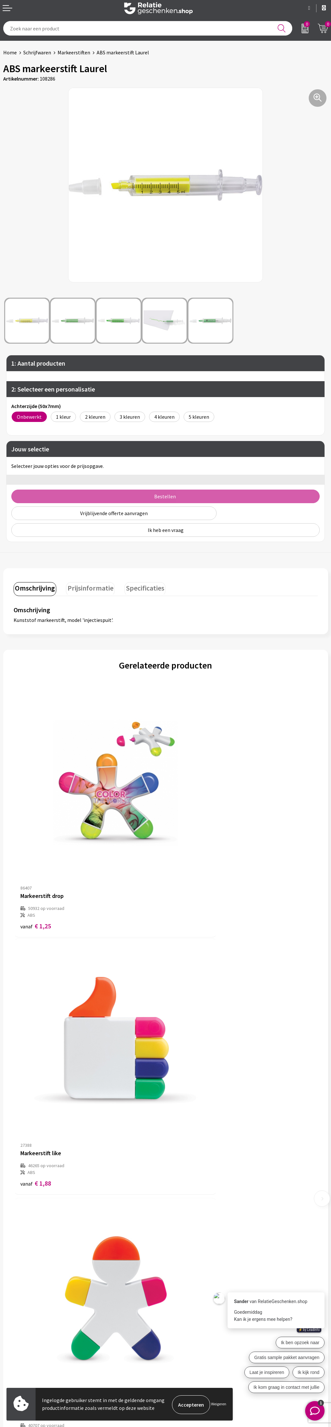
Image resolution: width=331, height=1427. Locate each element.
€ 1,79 (187, 1088)
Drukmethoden (185, 1252)
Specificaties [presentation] (140, 587)
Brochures (14, 1341)
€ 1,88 (187, 873)
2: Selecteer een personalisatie (53, 389)
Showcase (14, 1331)
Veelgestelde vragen (191, 1242)
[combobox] (147, 28)
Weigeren (218, 1404)
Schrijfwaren (37, 52)
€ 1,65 (35, 1081)
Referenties (16, 1352)
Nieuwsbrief (182, 1231)
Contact (12, 1321)
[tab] (34, 588)
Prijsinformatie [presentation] (87, 587)
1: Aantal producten (38, 363)
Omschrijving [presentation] (34, 587)
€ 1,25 (35, 873)
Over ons (178, 1221)
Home (10, 52)
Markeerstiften (74, 52)
